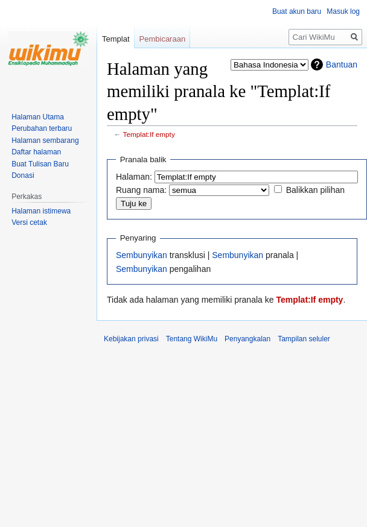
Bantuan (341, 64)
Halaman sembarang (44, 140)
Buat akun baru (296, 11)
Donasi (22, 175)
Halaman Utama (37, 117)
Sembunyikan (141, 255)
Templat (116, 38)
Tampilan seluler (304, 339)
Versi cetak (29, 222)
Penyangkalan (247, 339)
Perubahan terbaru (41, 128)
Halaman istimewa (41, 211)
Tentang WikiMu (191, 339)
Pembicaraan (162, 38)
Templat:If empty (149, 134)
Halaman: (134, 176)
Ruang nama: (141, 190)
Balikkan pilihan (315, 190)
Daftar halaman (36, 152)
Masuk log (343, 11)
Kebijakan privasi (131, 339)
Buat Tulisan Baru (40, 164)
